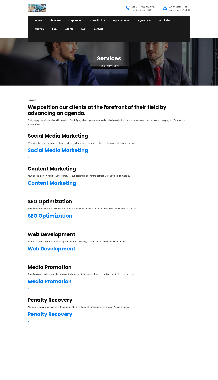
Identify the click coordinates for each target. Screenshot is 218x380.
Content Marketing (52, 183)
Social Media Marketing (58, 150)
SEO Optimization (50, 215)
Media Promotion (50, 281)
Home (102, 66)
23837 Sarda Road (178, 7)
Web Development (51, 248)
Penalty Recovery (50, 314)
